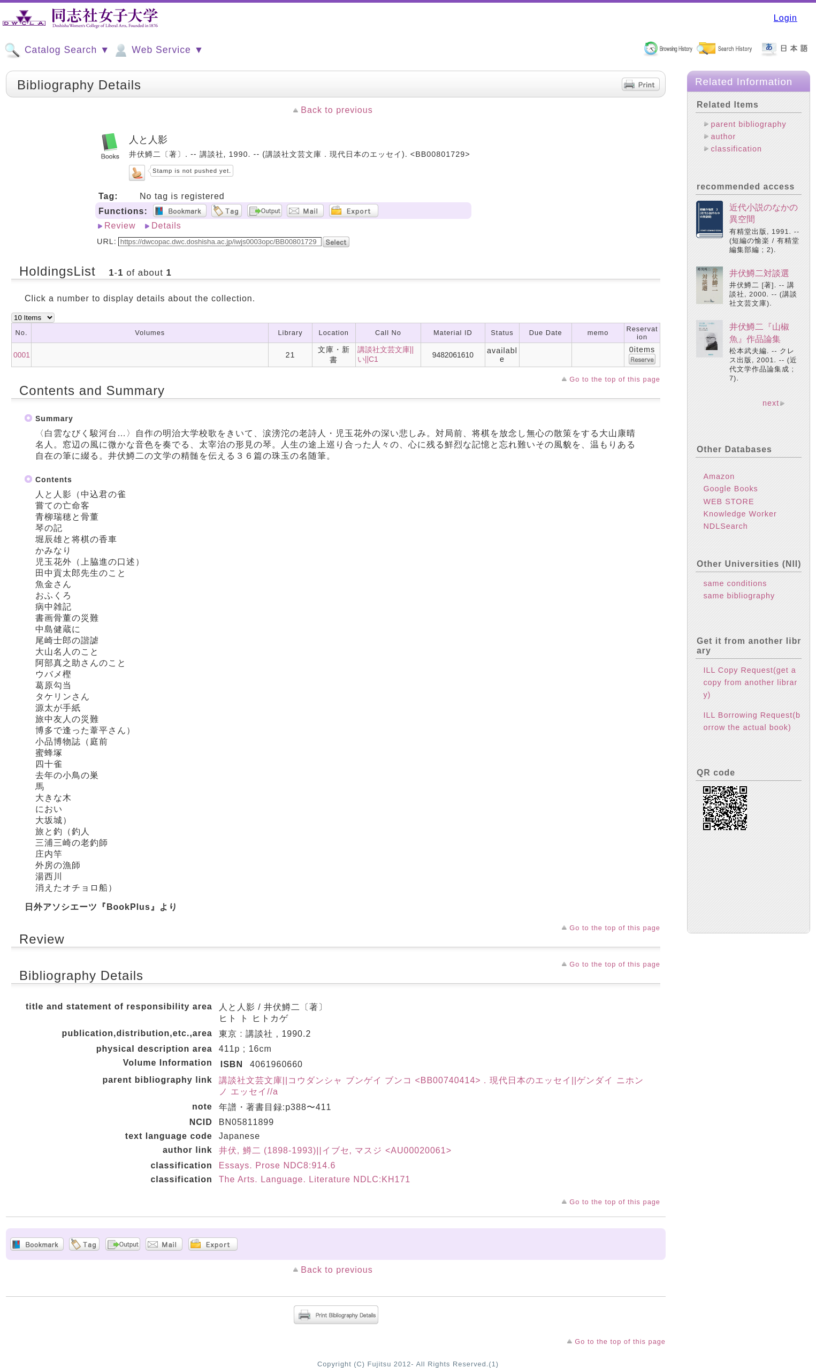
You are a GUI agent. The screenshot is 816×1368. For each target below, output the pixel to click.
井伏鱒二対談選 (759, 273)
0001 (21, 355)
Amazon (719, 476)
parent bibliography (748, 124)
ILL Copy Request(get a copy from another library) (750, 682)
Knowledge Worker (739, 514)
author (723, 136)
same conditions (735, 583)
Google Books (730, 488)
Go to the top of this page (614, 379)
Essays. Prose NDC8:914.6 (277, 1165)
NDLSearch (725, 526)
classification (736, 149)
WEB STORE (728, 501)
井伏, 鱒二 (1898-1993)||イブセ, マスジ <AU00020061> (335, 1150)
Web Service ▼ (158, 50)
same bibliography (739, 595)
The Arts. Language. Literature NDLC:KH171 (315, 1179)
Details (166, 225)
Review (119, 225)
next (770, 403)
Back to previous (336, 110)
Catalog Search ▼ (57, 50)
